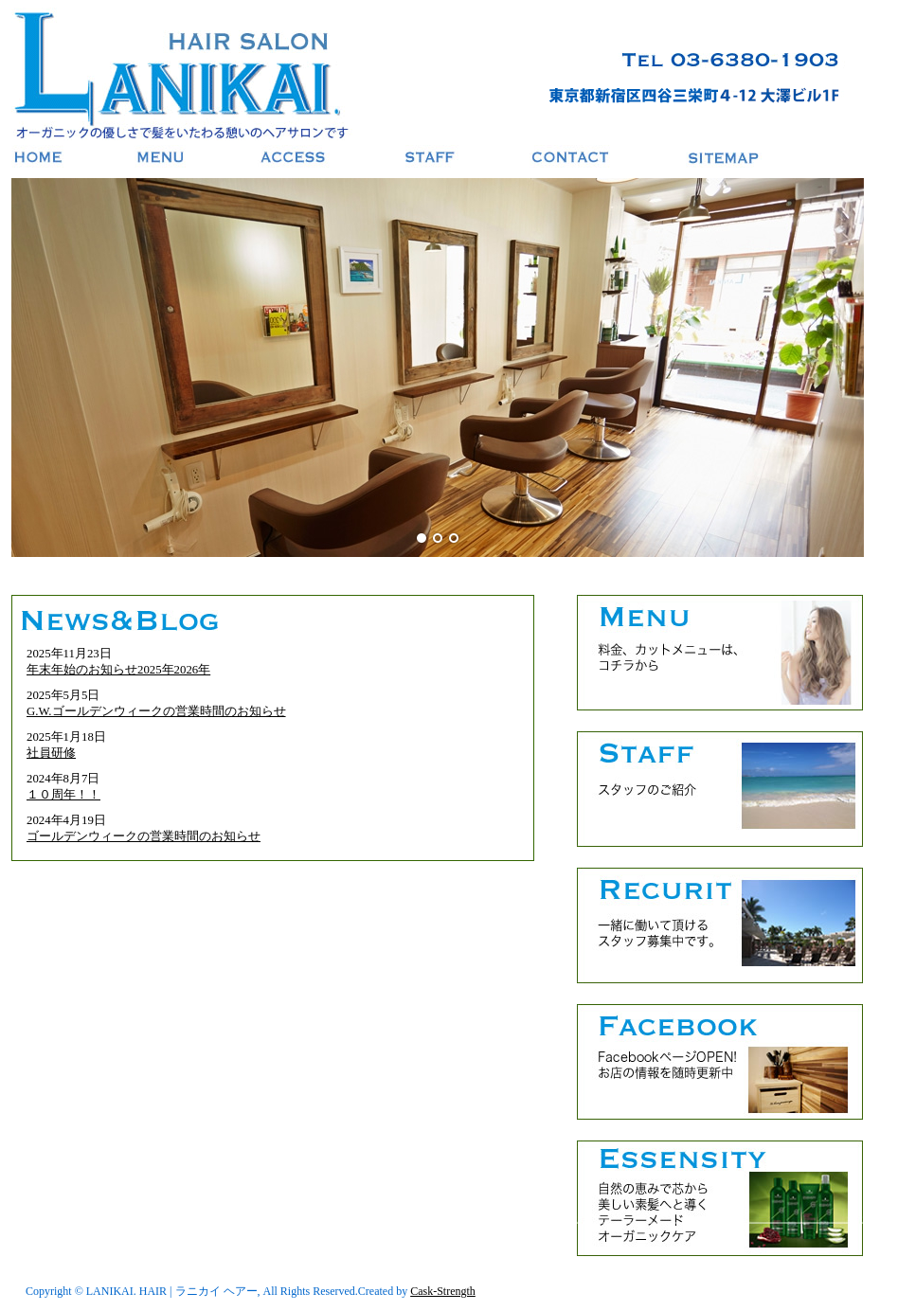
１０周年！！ (63, 794)
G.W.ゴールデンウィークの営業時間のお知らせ (156, 711)
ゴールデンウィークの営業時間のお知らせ (143, 836)
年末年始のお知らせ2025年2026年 (118, 669)
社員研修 (51, 753)
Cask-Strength (443, 1291)
